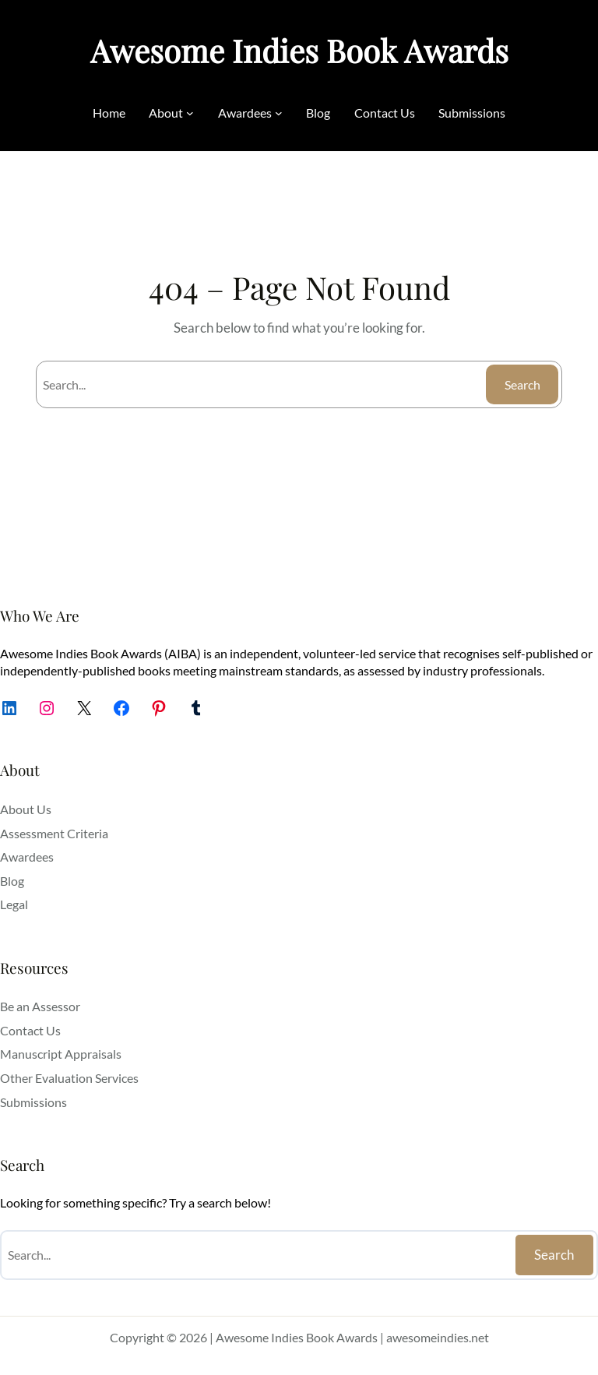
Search (522, 384)
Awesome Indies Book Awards (299, 50)
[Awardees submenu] (279, 113)
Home (109, 112)
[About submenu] (190, 113)
